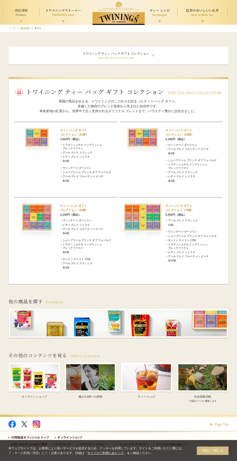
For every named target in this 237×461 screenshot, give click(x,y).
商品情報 (25, 28)
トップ (11, 28)
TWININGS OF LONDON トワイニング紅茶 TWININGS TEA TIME (119, 13)
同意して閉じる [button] (212, 450)
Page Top (222, 424)
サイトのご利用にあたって (105, 453)
